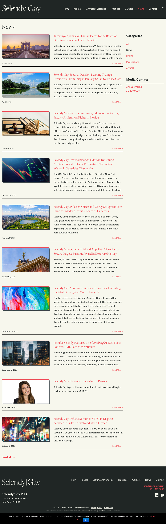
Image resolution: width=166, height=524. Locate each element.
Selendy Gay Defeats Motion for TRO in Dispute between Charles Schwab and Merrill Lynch (83, 421)
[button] (163, 9)
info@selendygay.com (154, 486)
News (141, 9)
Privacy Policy (96, 508)
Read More (116, 63)
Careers (129, 9)
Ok (86, 520)
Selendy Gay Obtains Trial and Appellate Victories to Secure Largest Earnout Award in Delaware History (86, 251)
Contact (153, 9)
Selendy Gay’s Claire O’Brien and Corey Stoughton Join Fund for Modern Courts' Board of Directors (88, 209)
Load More (8, 457)
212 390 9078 (133, 91)
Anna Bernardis (134, 87)
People (77, 9)
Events (129, 56)
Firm (66, 9)
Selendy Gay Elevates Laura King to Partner (80, 381)
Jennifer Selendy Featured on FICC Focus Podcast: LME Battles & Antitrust (87, 345)
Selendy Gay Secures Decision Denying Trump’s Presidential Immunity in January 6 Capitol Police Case (87, 76)
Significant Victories (96, 9)
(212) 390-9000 (157, 489)
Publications (132, 62)
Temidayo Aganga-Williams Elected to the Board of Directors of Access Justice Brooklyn (85, 38)
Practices (115, 9)
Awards (130, 68)
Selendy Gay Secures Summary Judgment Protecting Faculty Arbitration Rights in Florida (86, 115)
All (127, 44)
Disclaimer (108, 508)
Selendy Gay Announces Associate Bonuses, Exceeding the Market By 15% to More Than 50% (87, 290)
